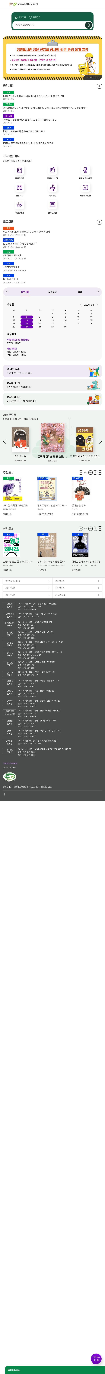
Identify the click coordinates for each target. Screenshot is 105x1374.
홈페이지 (36, 17)
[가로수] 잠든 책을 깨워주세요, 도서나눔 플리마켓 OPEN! (28, 143)
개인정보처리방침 (10, 763)
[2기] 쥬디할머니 (10, 279)
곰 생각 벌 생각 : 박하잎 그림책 (85, 456)
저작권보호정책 (9, 767)
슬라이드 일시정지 (95, 472)
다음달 (96, 305)
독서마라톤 (19, 178)
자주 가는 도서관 (96, 1359)
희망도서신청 (85, 195)
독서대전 (52, 195)
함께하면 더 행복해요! (12, 255)
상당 (80, 291)
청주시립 (25, 291)
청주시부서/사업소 (12, 581)
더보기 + (100, 472)
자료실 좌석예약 (85, 178)
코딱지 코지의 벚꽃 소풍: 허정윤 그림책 (52, 456)
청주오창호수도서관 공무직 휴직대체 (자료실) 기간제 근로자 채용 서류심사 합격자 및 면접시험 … (45, 108)
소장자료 (22, 17)
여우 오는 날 (20, 456)
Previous (88, 77)
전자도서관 (52, 213)
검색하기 (88, 25)
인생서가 (19, 195)
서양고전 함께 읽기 (11, 267)
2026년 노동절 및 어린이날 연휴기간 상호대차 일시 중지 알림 (29, 120)
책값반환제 (19, 213)
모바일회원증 (14, 1369)
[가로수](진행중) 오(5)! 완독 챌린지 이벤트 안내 (24, 131)
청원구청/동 (10, 595)
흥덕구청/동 (59, 588)
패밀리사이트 (60, 595)
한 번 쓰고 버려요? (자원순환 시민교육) (20, 244)
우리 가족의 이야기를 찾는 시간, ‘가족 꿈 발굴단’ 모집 (26, 232)
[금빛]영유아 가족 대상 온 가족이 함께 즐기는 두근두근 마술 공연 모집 (33, 96)
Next (96, 77)
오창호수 (53, 291)
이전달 (82, 305)
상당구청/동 (59, 581)
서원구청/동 (10, 588)
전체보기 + (99, 222)
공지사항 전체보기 (99, 86)
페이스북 (4, 794)
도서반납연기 (52, 178)
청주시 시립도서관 (56, 4)
